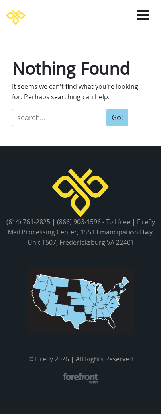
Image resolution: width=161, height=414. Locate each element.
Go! (117, 117)
